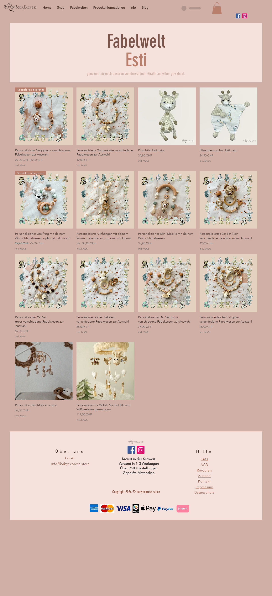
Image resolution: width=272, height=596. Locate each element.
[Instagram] (244, 15)
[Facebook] (238, 15)
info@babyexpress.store (70, 464)
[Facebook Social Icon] (131, 450)
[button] (133, 7)
